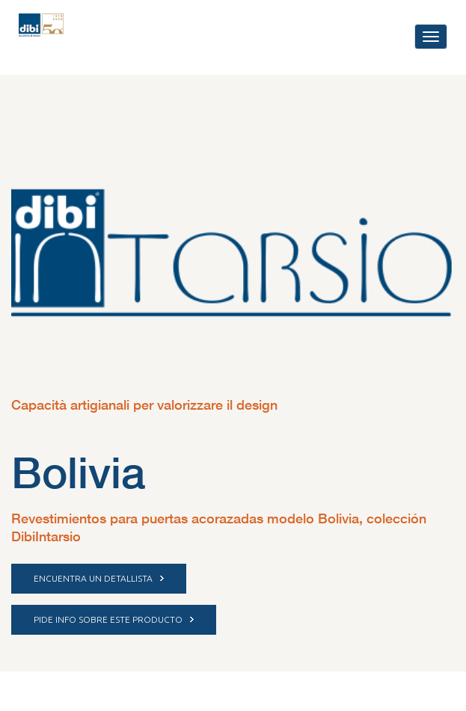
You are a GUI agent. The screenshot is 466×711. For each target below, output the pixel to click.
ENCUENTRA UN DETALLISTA (99, 578)
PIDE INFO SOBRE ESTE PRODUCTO (114, 619)
